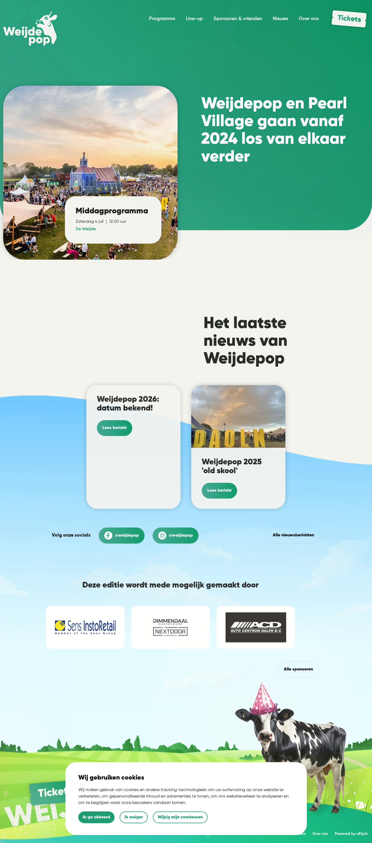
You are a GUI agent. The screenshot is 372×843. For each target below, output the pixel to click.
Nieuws (280, 18)
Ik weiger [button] (133, 817)
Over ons (309, 18)
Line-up (194, 18)
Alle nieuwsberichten (293, 560)
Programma (162, 18)
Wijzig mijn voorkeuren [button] (180, 817)
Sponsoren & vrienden (237, 18)
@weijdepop (121, 560)
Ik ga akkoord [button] (96, 817)
